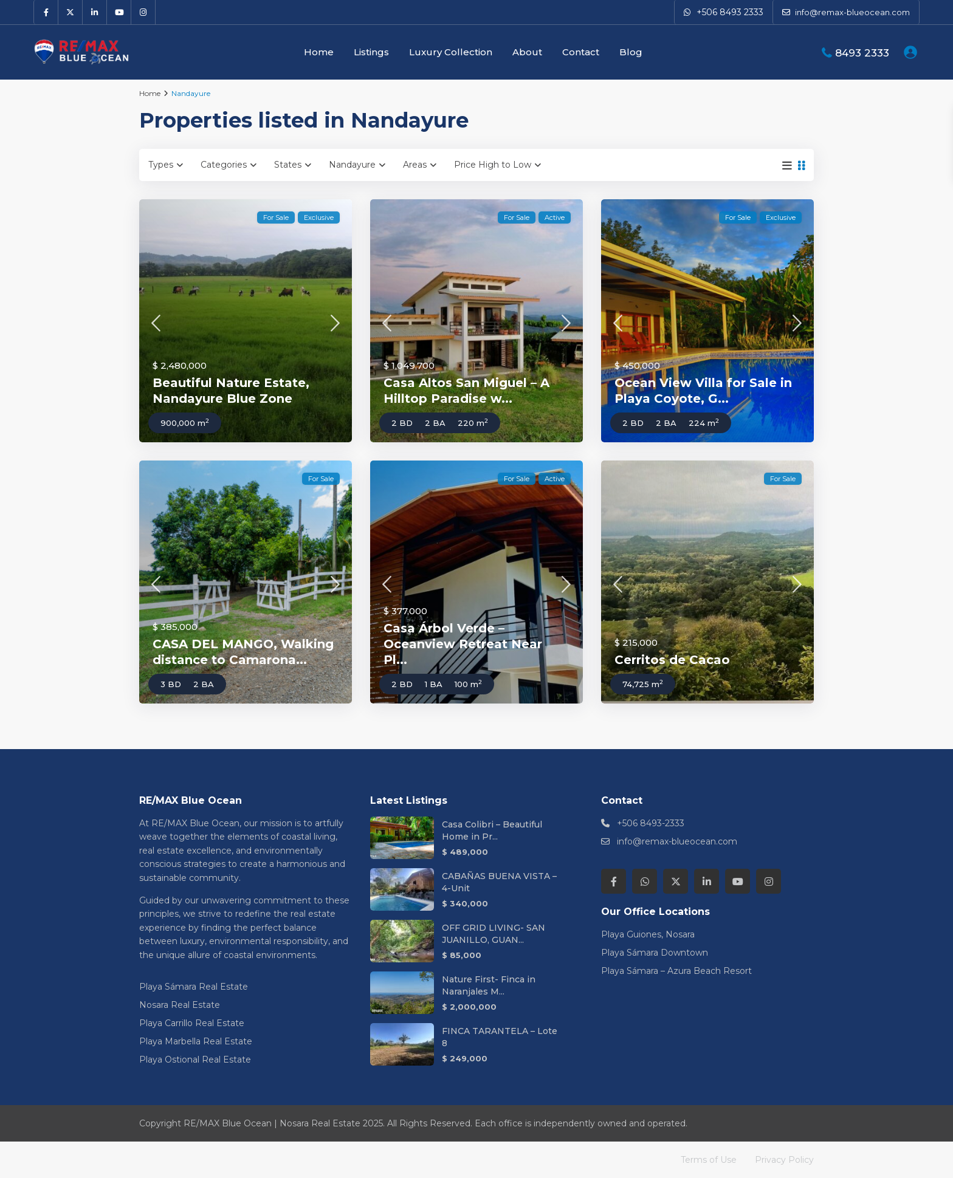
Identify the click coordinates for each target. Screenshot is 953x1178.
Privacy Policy (784, 1159)
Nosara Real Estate (179, 1004)
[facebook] (46, 12)
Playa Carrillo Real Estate (191, 1023)
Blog (630, 52)
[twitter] (70, 12)
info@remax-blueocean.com (677, 841)
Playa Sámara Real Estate (193, 986)
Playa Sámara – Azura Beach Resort (676, 970)
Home (319, 52)
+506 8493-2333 (650, 823)
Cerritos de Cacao (672, 659)
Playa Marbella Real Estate (195, 1041)
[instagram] (143, 12)
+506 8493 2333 (730, 12)
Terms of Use (709, 1159)
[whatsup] (644, 881)
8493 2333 (862, 53)
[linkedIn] (95, 12)
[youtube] (119, 12)
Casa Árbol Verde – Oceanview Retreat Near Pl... (463, 644)
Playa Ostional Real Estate (195, 1059)
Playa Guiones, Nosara (648, 934)
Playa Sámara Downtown (654, 952)
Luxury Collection (450, 52)
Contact (580, 52)
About (527, 52)
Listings (371, 52)
